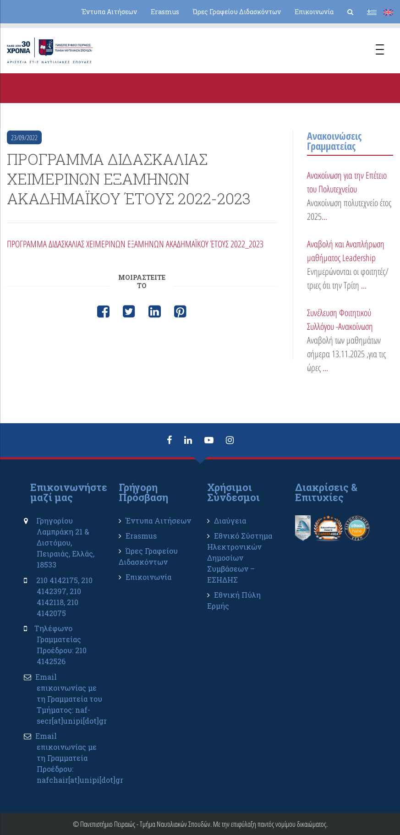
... (324, 216)
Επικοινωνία (314, 11)
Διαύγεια (230, 520)
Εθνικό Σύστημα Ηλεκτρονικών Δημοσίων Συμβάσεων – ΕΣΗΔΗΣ (239, 557)
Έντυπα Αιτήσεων (109, 11)
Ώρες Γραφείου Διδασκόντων (237, 11)
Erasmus (165, 11)
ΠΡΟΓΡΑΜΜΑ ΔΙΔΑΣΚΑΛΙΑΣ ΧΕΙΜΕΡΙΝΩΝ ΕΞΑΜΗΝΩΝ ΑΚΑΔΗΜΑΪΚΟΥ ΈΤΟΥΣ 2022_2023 (135, 244)
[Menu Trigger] (379, 51)
